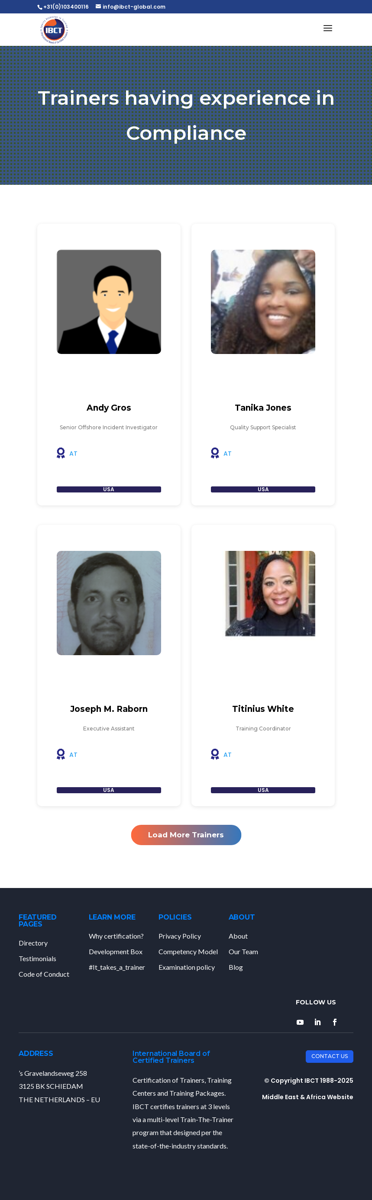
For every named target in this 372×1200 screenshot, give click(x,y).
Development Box (115, 951)
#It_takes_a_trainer (117, 967)
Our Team (243, 951)
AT (73, 453)
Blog (236, 967)
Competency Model (188, 951)
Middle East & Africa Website (307, 1097)
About (238, 936)
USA (108, 489)
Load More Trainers (186, 834)
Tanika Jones (263, 408)
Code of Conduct (44, 974)
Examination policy (187, 967)
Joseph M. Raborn (109, 709)
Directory (33, 943)
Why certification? (116, 936)
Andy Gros (109, 408)
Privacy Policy (180, 936)
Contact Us (329, 1056)
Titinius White (263, 709)
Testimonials (37, 958)
